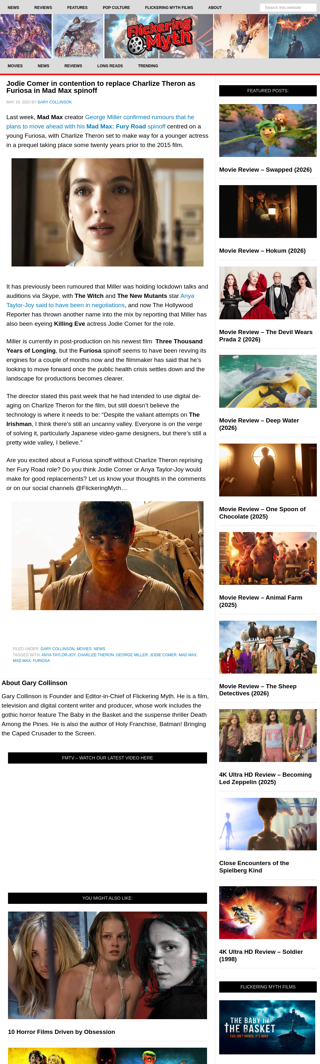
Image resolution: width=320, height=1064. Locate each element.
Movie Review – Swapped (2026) (265, 169)
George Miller (132, 655)
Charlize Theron (96, 655)
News (99, 649)
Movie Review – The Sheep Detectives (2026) (258, 690)
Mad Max (188, 655)
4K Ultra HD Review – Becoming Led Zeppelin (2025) (265, 778)
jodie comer (163, 655)
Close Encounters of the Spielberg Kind (254, 867)
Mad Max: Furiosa (31, 661)
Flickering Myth (160, 36)
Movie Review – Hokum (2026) (262, 250)
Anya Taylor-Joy (59, 655)
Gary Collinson (58, 649)
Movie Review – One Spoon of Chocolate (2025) (262, 513)
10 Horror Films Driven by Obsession (61, 1031)
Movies (84, 649)
